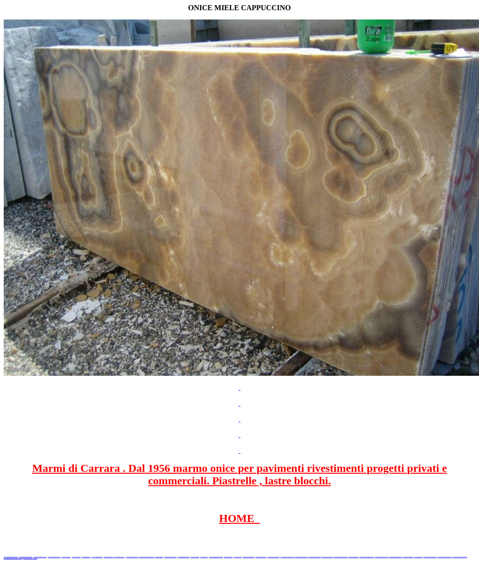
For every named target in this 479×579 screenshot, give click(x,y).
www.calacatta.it (76, 557)
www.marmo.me (195, 557)
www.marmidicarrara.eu (39, 557)
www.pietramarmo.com (315, 557)
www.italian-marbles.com (430, 557)
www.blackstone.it (66, 557)
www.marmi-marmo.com (300, 557)
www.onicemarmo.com (184, 557)
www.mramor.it (159, 557)
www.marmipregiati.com (395, 557)
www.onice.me (204, 557)
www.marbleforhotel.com (287, 557)
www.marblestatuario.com (340, 557)
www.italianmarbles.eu (54, 557)
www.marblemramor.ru (170, 557)
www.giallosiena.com (260, 557)
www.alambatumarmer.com (444, 557)
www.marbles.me (228, 557)
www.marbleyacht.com (273, 557)
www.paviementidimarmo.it (366, 557)
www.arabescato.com (327, 557)
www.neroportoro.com (248, 557)
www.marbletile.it (108, 557)
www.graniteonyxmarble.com (146, 557)
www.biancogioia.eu (408, 557)
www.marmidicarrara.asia (216, 557)
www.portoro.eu (418, 557)
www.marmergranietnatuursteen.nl (13, 558)
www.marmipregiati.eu (132, 557)
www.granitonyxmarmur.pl (460, 557)
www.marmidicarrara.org (381, 557)
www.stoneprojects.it (97, 557)
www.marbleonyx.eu (119, 557)
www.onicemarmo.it (353, 557)
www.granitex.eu (86, 557)
